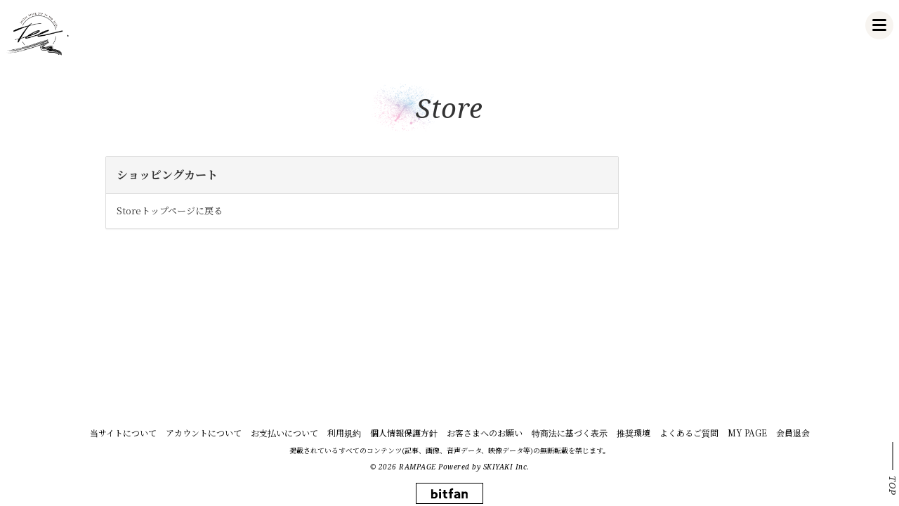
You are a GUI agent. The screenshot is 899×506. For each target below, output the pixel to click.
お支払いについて (284, 433)
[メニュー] (879, 25)
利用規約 (344, 433)
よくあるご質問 (689, 433)
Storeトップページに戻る (170, 210)
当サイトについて (123, 433)
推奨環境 (633, 433)
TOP (892, 485)
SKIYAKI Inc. (506, 467)
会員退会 (793, 433)
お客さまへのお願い (485, 433)
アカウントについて (204, 433)
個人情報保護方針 (404, 433)
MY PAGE (747, 433)
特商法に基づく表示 (570, 433)
